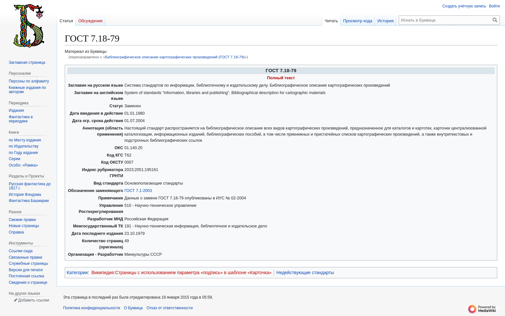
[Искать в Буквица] (449, 20)
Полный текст (281, 78)
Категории (77, 272)
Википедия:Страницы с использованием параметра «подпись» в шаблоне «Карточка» (181, 272)
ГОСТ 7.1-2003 (138, 190)
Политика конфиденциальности (91, 308)
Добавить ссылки (33, 300)
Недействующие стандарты (305, 272)
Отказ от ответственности (170, 308)
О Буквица (133, 308)
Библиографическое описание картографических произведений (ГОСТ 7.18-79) (174, 57)
